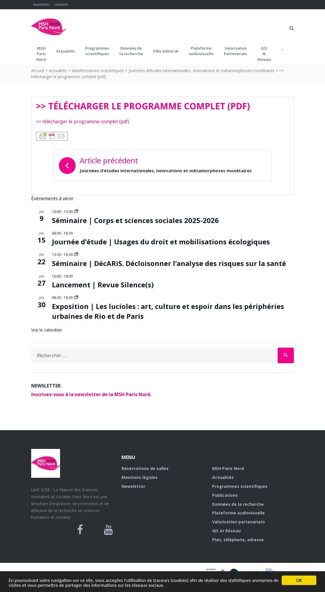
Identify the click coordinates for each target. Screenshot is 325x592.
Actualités (65, 51)
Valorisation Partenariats (235, 51)
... (282, 48)
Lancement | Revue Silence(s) (103, 284)
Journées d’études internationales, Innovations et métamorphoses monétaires (201, 70)
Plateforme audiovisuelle (238, 513)
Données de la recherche (238, 504)
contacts (61, 4)
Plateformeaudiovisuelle (201, 51)
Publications (225, 495)
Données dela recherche (131, 51)
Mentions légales (140, 477)
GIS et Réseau (226, 530)
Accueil (37, 70)
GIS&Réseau (264, 54)
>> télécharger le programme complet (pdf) (82, 121)
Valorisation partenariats (238, 521)
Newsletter (133, 486)
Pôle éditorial (165, 51)
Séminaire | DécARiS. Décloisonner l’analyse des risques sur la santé (169, 263)
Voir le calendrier (46, 330)
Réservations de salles (145, 468)
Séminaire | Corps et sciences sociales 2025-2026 (135, 220)
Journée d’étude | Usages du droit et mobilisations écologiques (161, 241)
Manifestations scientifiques (98, 70)
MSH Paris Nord (228, 468)
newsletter (41, 4)
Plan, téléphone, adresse (238, 539)
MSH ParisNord (41, 54)
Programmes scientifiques (97, 51)
